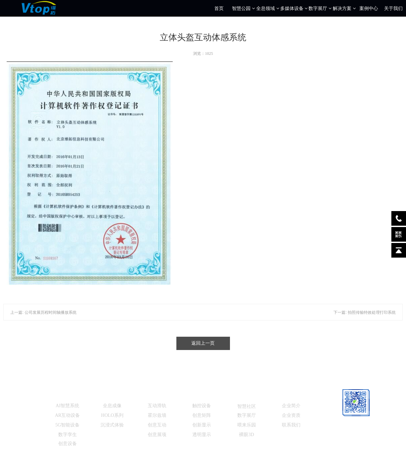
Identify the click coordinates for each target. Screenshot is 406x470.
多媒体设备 (294, 8)
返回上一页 (203, 343)
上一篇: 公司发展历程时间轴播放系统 (43, 312)
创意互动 (157, 424)
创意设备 (67, 443)
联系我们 (291, 424)
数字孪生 (67, 434)
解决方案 (344, 8)
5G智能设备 (67, 424)
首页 (219, 8)
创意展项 (157, 434)
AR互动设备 (67, 415)
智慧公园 (243, 8)
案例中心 (368, 8)
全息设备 (112, 395)
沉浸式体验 (112, 424)
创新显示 (201, 424)
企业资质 (291, 415)
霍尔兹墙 (157, 415)
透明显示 (201, 434)
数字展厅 (319, 8)
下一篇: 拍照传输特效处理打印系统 (364, 312)
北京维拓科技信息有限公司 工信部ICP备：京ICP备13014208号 (210, 460)
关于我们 (393, 8)
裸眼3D (246, 434)
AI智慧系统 (67, 405)
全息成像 (112, 405)
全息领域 (267, 8)
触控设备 (201, 405)
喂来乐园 (246, 424)
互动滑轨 (157, 405)
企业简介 (291, 405)
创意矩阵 (201, 415)
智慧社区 (246, 406)
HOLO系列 (112, 415)
